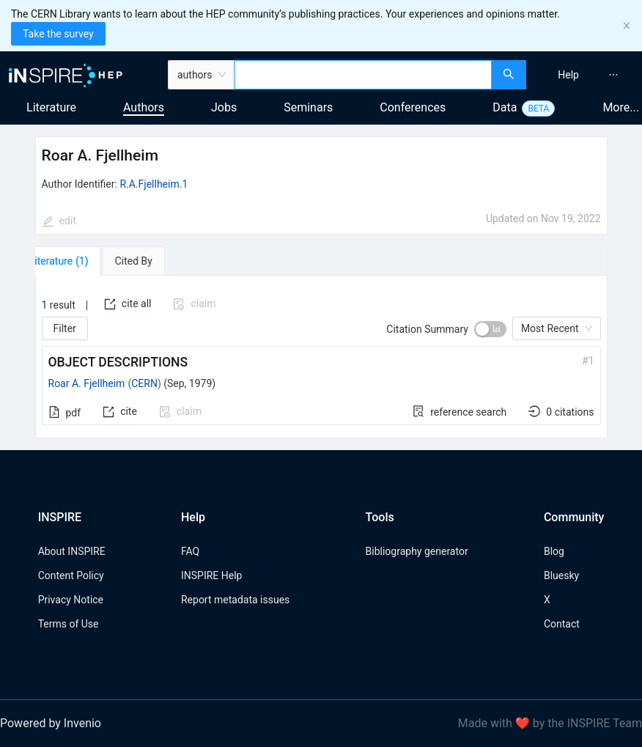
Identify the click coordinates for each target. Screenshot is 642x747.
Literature (51, 107)
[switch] (490, 329)
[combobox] (363, 74)
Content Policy (71, 575)
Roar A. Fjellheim (86, 383)
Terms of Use (68, 624)
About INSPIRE (72, 551)
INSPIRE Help (211, 575)
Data (504, 107)
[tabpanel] (321, 357)
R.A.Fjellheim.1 (153, 184)
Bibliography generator (417, 551)
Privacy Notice (70, 600)
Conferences (413, 107)
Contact (562, 624)
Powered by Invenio (50, 723)
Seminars (308, 107)
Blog (554, 551)
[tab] (77, 261)
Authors (143, 107)
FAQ (190, 551)
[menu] (586, 74)
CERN (144, 383)
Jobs (224, 107)
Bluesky (561, 575)
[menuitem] (568, 74)
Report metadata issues (235, 600)
